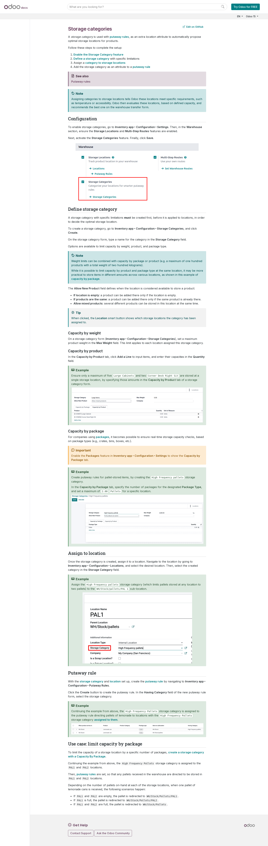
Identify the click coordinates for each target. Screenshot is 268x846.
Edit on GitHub (193, 26)
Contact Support (80, 833)
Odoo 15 (251, 16)
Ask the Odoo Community (113, 833)
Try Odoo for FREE (245, 7)
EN (239, 16)
